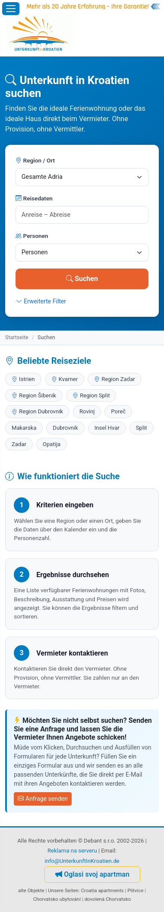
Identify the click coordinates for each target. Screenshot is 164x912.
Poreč (118, 411)
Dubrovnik (65, 428)
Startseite (16, 337)
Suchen (82, 279)
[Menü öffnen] (10, 8)
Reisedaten (34, 198)
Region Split (91, 395)
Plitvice (135, 890)
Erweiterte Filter (41, 301)
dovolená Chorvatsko (108, 899)
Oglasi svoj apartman (92, 874)
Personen (32, 235)
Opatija (51, 444)
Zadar (19, 444)
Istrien (23, 379)
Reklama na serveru (72, 850)
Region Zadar (114, 379)
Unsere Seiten (63, 890)
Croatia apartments (102, 890)
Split (141, 428)
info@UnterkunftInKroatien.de (81, 861)
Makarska (24, 428)
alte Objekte (31, 890)
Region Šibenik (34, 395)
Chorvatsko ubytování (57, 899)
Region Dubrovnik (37, 411)
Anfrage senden (43, 798)
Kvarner (64, 379)
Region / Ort (35, 160)
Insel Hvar (107, 428)
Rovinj (87, 411)
